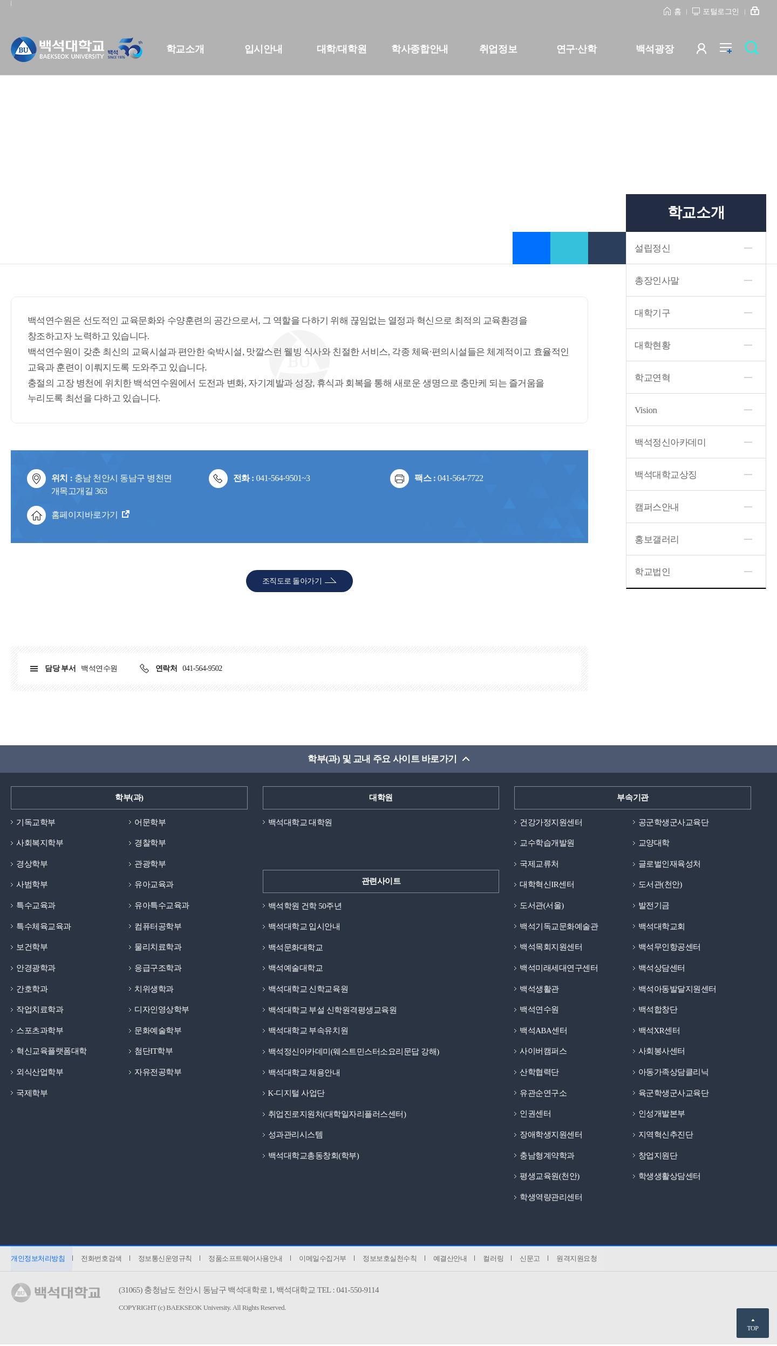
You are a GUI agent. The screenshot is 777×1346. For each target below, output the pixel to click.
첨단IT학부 (153, 1052)
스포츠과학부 (39, 1031)
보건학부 (31, 947)
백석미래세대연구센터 (559, 968)
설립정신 (652, 248)
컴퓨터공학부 (157, 926)
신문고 (533, 1260)
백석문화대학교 (295, 947)
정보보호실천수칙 (392, 1260)
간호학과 (31, 989)
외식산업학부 (39, 1073)
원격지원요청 (580, 1260)
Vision (646, 410)
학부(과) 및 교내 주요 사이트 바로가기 (382, 759)
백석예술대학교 (295, 968)
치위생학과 (154, 989)
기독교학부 (36, 822)
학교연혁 (652, 378)
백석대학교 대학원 (300, 822)
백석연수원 (539, 1010)
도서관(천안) (660, 885)
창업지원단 (658, 1156)
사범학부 (31, 885)
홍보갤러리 (657, 539)
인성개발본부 (661, 1114)
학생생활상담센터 (669, 1177)
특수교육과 (36, 906)
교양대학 (654, 843)
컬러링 (496, 1260)
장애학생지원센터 (551, 1135)
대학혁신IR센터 (547, 885)
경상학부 (31, 864)
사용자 (708, 51)
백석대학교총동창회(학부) (313, 1156)
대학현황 (652, 345)
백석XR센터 (659, 1031)
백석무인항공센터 (669, 947)
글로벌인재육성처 (669, 864)
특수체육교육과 (43, 926)
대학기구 (652, 313)
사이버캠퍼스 (543, 1052)
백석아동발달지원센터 (677, 989)
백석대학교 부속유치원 (308, 1031)
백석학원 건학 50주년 (305, 906)
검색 (754, 51)
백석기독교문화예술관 (559, 926)
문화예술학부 (157, 1031)
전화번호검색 (101, 1260)
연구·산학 (576, 49)
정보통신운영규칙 (166, 1260)
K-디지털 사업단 (296, 1093)
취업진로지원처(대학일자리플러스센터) (337, 1114)
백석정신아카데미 (670, 442)
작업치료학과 (39, 1010)
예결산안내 (452, 1260)
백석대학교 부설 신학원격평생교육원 (332, 1010)
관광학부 (150, 864)
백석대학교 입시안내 (304, 926)
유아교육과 (154, 885)
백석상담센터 (661, 968)
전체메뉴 (731, 51)
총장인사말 (657, 281)
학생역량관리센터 (551, 1198)
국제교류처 (539, 864)
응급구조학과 (157, 968)
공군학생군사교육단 (673, 822)
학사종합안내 (419, 49)
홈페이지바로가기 (84, 514)
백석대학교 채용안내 (304, 1073)
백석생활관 (539, 989)
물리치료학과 (157, 947)
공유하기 (569, 248)
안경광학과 (36, 968)
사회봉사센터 (661, 1052)
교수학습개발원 (547, 843)
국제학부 (31, 1093)
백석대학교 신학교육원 (308, 989)
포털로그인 (721, 12)
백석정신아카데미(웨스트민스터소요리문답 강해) (353, 1052)
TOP (752, 1328)
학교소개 (185, 49)
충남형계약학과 (547, 1156)
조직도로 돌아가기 (292, 581)
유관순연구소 (543, 1093)
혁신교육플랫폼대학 (51, 1052)
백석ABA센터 (543, 1031)
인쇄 (607, 248)
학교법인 (652, 572)
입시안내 (263, 49)
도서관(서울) (542, 906)
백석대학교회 (661, 926)
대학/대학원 (341, 49)
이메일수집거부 (324, 1260)
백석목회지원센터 (551, 947)
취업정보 (498, 49)
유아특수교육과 (161, 906)
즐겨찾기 (531, 248)
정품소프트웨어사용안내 (246, 1260)
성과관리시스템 (295, 1135)
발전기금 (654, 906)
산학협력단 (539, 1073)
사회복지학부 (39, 843)
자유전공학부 (157, 1073)
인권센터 (535, 1114)
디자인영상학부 (161, 1010)
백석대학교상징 (666, 475)
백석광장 (654, 49)
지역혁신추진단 (665, 1135)
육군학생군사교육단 (673, 1093)
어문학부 (150, 822)
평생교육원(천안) (550, 1177)
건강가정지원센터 (551, 822)
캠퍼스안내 (657, 507)
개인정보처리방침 (38, 1260)
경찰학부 (150, 843)
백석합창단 (658, 1010)
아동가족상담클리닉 (673, 1073)
